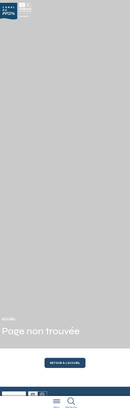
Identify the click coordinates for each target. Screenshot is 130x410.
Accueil (9, 319)
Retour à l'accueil (65, 363)
